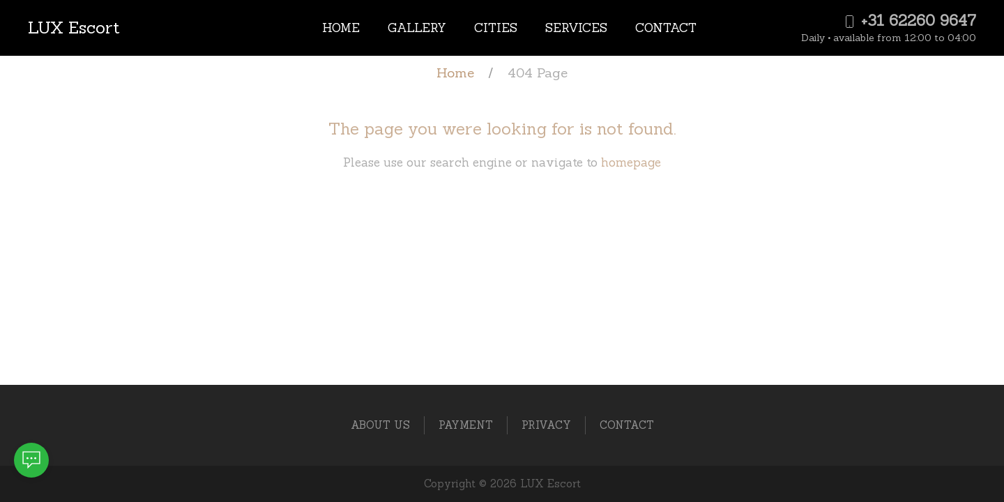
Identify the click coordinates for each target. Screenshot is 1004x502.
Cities (495, 28)
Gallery (417, 28)
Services (576, 28)
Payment (466, 425)
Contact (666, 28)
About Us (380, 425)
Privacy (546, 425)
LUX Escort (74, 27)
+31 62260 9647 (909, 20)
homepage (631, 162)
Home (341, 28)
